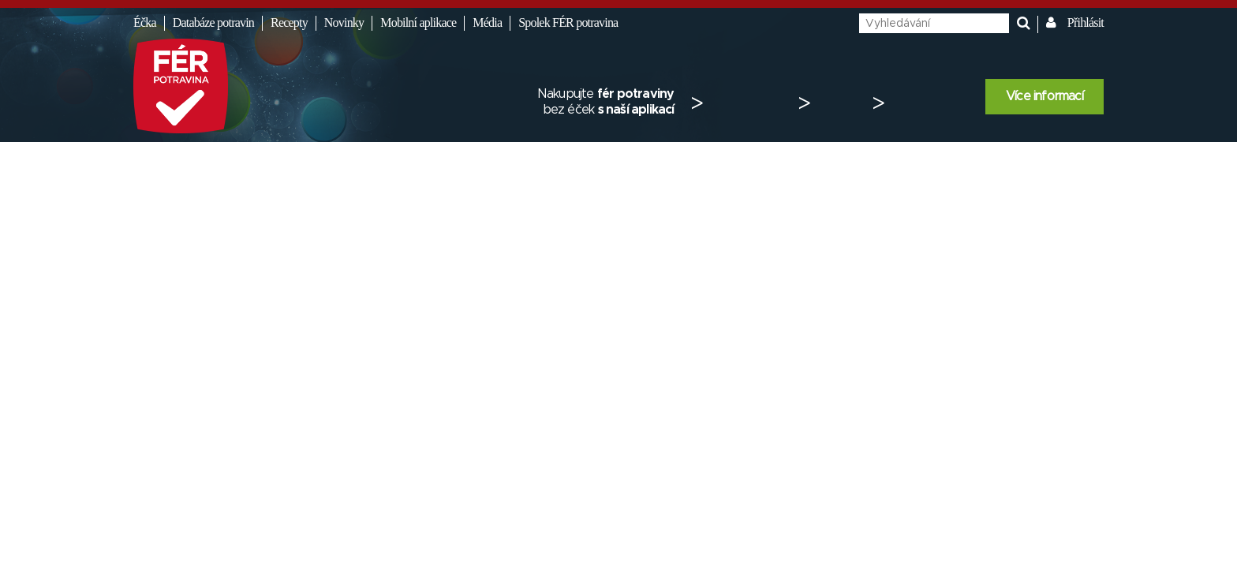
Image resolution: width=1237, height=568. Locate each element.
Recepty (289, 22)
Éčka (144, 22)
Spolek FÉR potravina (568, 22)
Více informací (1044, 96)
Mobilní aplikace (418, 22)
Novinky (344, 22)
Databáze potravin (213, 22)
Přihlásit (1085, 22)
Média (487, 22)
